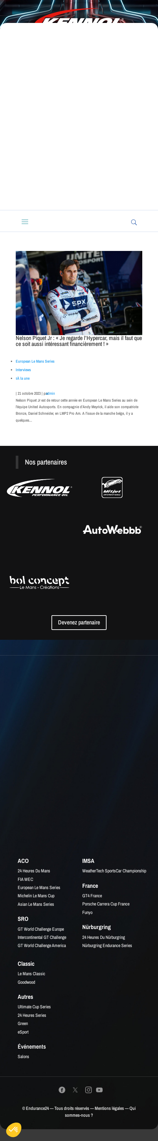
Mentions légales (109, 1108)
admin (50, 393)
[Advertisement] (79, 121)
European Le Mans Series (35, 361)
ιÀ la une (22, 378)
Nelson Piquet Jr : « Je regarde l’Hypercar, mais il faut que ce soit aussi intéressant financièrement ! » (79, 341)
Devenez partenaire (79, 622)
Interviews (23, 369)
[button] (14, 1130)
